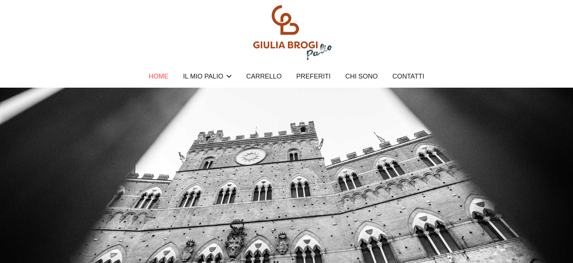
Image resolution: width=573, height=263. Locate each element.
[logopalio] (286, 32)
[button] (227, 76)
